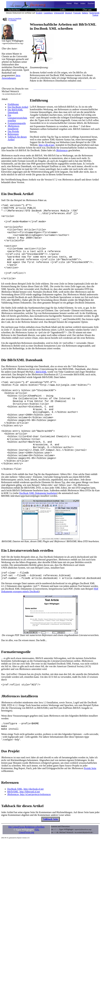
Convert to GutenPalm (14, 18)
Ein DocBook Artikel (18, 107)
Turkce (95, 15)
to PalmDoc (13, 20)
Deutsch (68, 13)
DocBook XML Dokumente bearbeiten (38, 530)
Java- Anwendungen (11, 76)
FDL (37, 870)
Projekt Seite (90, 809)
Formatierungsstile (17, 123)
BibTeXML (41, 388)
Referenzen (13, 134)
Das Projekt (13, 131)
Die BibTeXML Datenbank (15, 111)
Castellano (48, 13)
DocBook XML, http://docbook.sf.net (25, 830)
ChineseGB (59, 13)
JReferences (62, 150)
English (39, 13)
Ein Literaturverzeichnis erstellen (17, 118)
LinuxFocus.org (26, 873)
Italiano (85, 13)
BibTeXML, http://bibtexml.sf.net (23, 832)
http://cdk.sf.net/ (47, 145)
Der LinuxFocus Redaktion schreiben (26, 868)
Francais (77, 13)
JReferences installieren (13, 127)
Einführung (13, 104)
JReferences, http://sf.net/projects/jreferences (29, 835)
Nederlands (94, 13)
